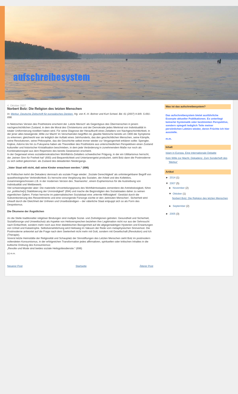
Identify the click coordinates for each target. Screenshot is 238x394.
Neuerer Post (15, 266)
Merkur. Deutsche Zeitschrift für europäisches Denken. (42, 113)
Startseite (81, 266)
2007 (173, 183)
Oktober (178, 193)
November (179, 187)
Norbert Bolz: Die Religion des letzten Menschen (200, 198)
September (179, 205)
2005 (173, 213)
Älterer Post (146, 266)
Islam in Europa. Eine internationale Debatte (191, 152)
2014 (173, 177)
